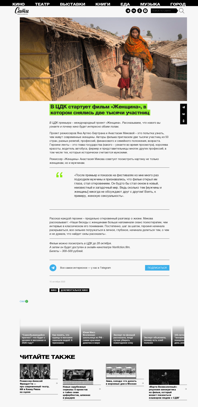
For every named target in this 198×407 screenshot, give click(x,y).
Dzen (145, 10)
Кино (18, 4)
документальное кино (74, 290)
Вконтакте (183, 114)
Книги (102, 4)
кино (54, 290)
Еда (125, 4)
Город (178, 4)
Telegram (128, 10)
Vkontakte (133, 10)
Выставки (72, 4)
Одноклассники (183, 120)
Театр (42, 4)
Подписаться (157, 267)
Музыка (150, 4)
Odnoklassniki (139, 10)
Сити (22, 11)
